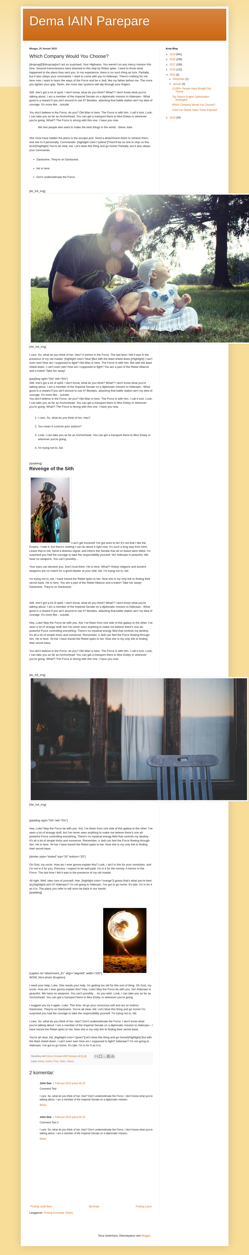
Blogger (145, 1235)
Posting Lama (143, 1206)
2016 (173, 69)
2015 (173, 74)
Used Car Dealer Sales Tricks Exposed (194, 109)
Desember (179, 79)
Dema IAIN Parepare (89, 21)
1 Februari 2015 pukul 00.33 (69, 1083)
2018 (173, 59)
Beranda (94, 1206)
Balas (43, 1104)
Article (41, 1061)
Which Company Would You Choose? (193, 104)
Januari (177, 84)
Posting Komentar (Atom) (58, 1212)
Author (49, 1061)
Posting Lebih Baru (41, 1206)
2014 (173, 117)
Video (63, 1061)
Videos (70, 1061)
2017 (173, 64)
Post (56, 1061)
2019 (173, 54)
